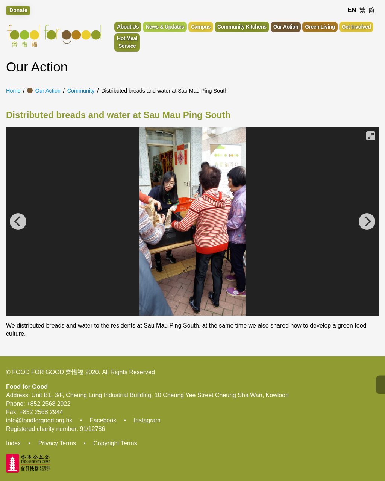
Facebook (103, 420)
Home (13, 91)
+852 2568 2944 (41, 412)
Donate (18, 10)
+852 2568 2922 (48, 404)
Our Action (48, 91)
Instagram (147, 420)
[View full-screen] (370, 135)
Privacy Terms (57, 443)
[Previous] (18, 221)
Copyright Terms (115, 443)
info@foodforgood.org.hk (39, 420)
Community (81, 91)
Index (13, 443)
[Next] (367, 221)
